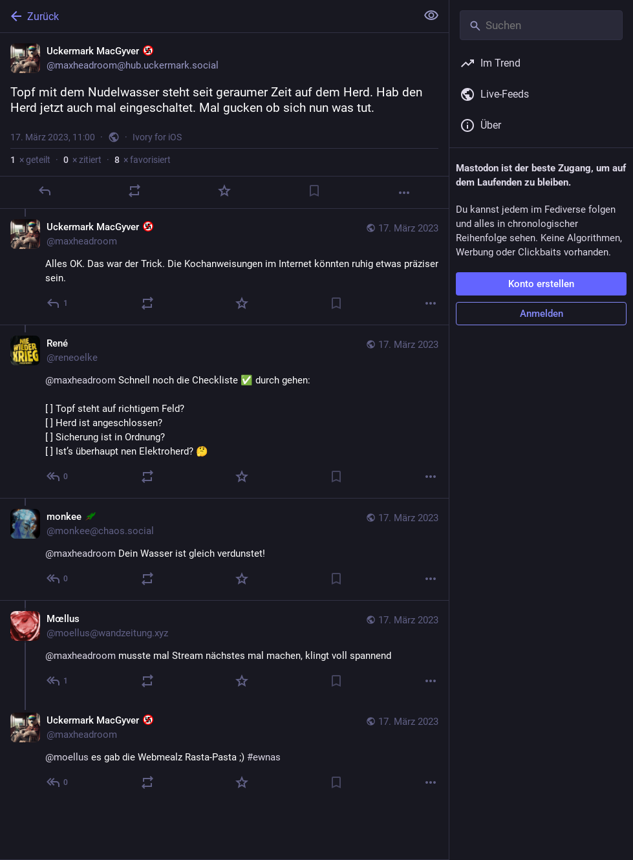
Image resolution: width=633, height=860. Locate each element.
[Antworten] (44, 191)
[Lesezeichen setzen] (314, 191)
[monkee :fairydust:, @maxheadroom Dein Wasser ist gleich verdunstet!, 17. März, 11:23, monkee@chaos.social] (224, 549)
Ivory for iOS (157, 137)
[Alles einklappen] (431, 15)
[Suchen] (541, 25)
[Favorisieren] (224, 191)
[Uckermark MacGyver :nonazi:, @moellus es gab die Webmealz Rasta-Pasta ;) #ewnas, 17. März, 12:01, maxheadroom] (224, 753)
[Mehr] (404, 192)
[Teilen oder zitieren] (134, 191)
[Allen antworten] (57, 303)
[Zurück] (207, 16)
